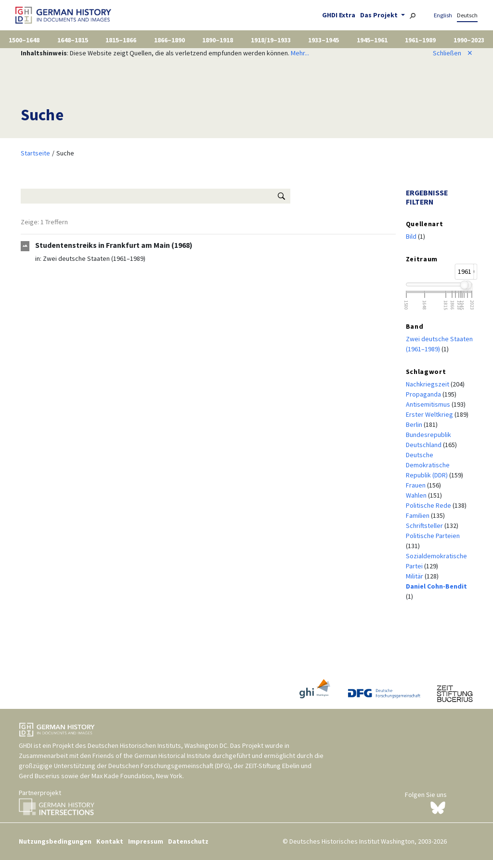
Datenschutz (188, 841)
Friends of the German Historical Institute (151, 755)
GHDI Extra (338, 15)
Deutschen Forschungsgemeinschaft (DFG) (169, 765)
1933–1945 (323, 40)
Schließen (453, 53)
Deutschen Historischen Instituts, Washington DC (157, 745)
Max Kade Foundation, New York (136, 775)
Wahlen (417, 495)
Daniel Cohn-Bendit (436, 586)
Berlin (415, 424)
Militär (415, 576)
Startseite (35, 153)
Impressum (145, 841)
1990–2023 (469, 40)
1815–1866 (120, 40)
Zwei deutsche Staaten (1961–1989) (94, 258)
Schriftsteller (425, 525)
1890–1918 (217, 40)
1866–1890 (169, 40)
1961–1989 (420, 40)
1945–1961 (372, 40)
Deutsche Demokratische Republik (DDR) (428, 464)
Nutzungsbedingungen (55, 841)
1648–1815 (72, 40)
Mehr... (300, 53)
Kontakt (109, 841)
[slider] (464, 285)
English (443, 15)
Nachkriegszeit (428, 384)
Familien (418, 515)
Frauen (416, 485)
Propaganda (424, 394)
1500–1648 (24, 40)
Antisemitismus (429, 404)
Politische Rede (429, 505)
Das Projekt (379, 15)
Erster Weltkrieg (430, 414)
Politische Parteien (433, 535)
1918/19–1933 (271, 40)
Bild (412, 236)
